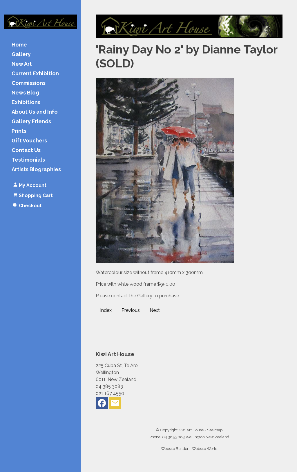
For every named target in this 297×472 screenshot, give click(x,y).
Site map (214, 430)
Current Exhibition (35, 73)
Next (155, 310)
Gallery (21, 54)
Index (106, 310)
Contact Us (26, 150)
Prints (19, 131)
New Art (22, 64)
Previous (131, 310)
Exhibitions (26, 102)
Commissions (29, 83)
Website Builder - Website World (189, 448)
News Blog (25, 93)
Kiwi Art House (191, 430)
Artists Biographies (36, 169)
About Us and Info (35, 112)
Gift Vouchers (29, 141)
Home (19, 45)
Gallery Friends (31, 121)
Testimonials (28, 160)
